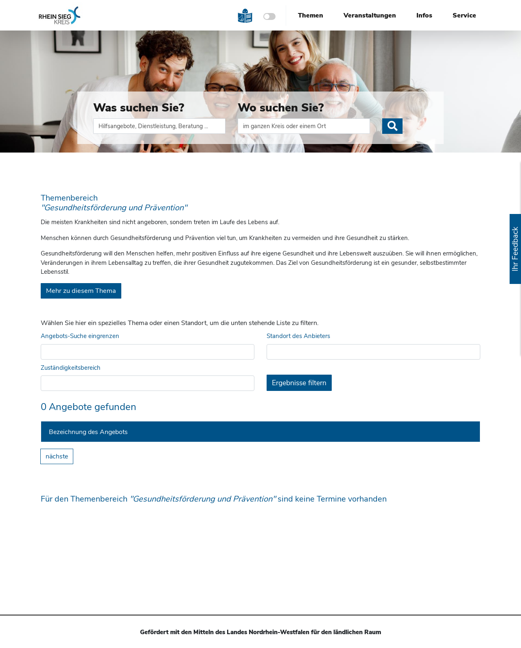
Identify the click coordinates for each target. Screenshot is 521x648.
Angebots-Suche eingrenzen (80, 336)
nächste (57, 456)
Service (464, 15)
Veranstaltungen (370, 15)
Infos (424, 15)
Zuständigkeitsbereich (71, 368)
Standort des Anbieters (298, 336)
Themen (310, 15)
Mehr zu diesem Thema (81, 290)
